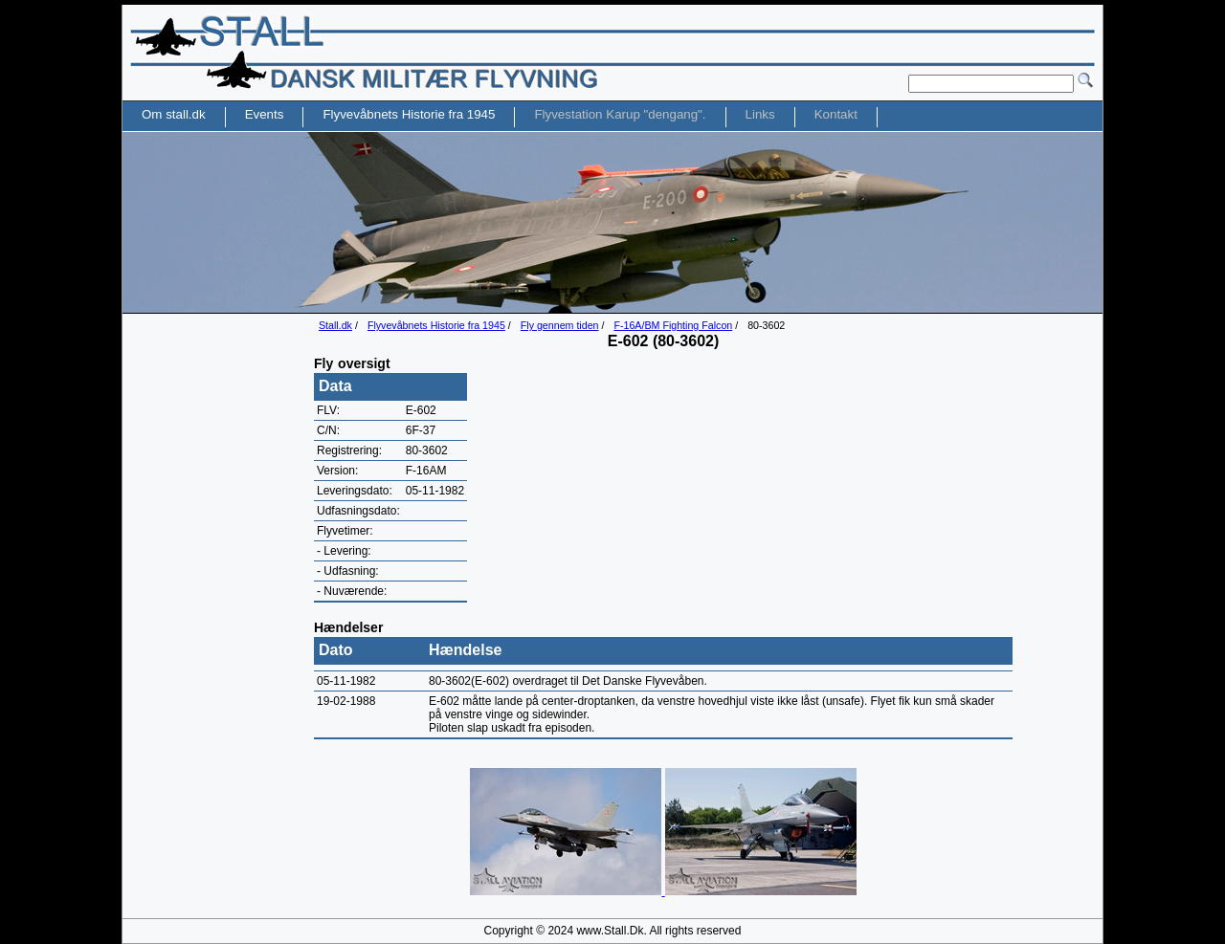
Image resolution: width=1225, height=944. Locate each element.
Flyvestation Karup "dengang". (619, 114)
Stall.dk (335, 325)
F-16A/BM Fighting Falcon (672, 325)
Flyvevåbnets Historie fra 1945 (436, 325)
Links (760, 114)
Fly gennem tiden (560, 325)
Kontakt (836, 114)
